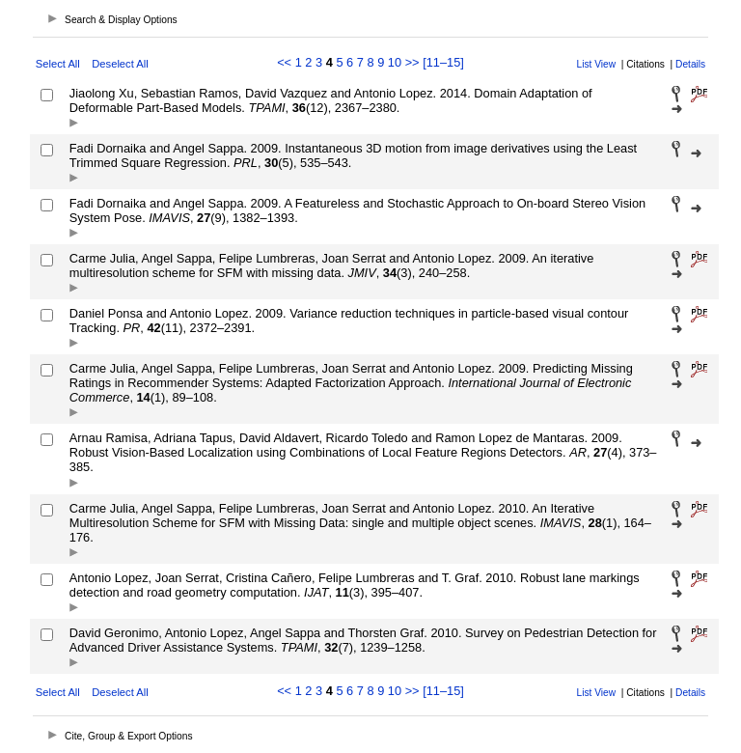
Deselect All (120, 64)
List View (597, 64)
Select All (58, 64)
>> (412, 62)
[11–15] (443, 62)
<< (284, 62)
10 (394, 62)
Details (690, 64)
